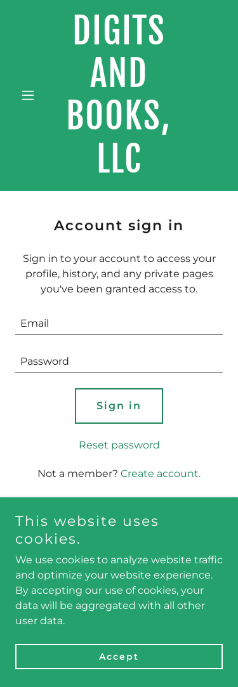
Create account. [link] (161, 474)
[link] (119, 169)
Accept (119, 656)
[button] (30, 95)
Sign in (119, 406)
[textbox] (119, 323)
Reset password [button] (119, 445)
